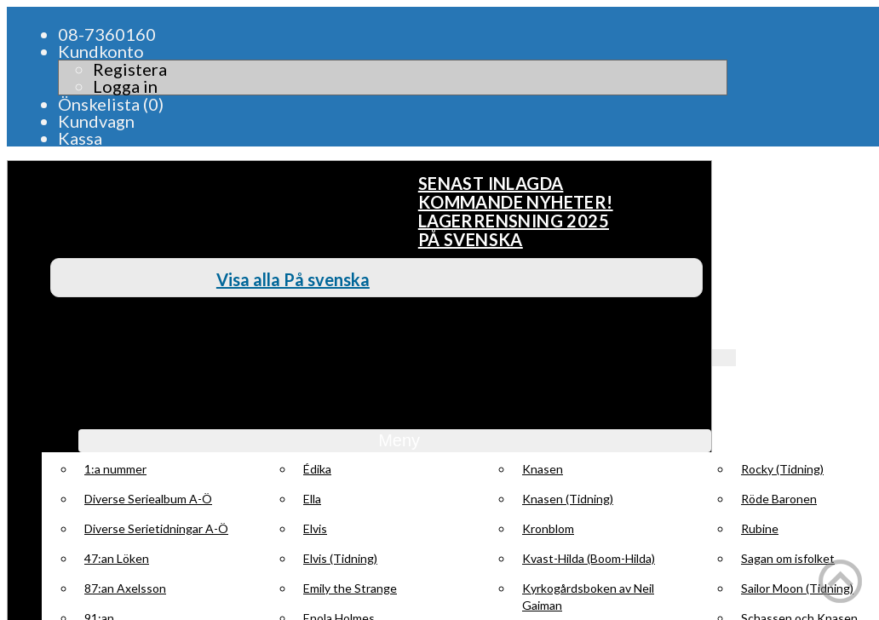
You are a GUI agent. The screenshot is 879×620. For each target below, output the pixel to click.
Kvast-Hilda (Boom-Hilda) (588, 558)
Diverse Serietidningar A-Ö (156, 528)
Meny (394, 440)
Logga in (125, 86)
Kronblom (548, 528)
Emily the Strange (350, 588)
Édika (317, 469)
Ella (312, 498)
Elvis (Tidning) (340, 558)
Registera (130, 69)
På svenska (470, 239)
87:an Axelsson (125, 588)
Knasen (542, 469)
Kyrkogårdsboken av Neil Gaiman (588, 596)
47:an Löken (116, 558)
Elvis (315, 528)
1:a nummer (115, 469)
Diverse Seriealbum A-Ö (148, 498)
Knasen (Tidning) (567, 498)
